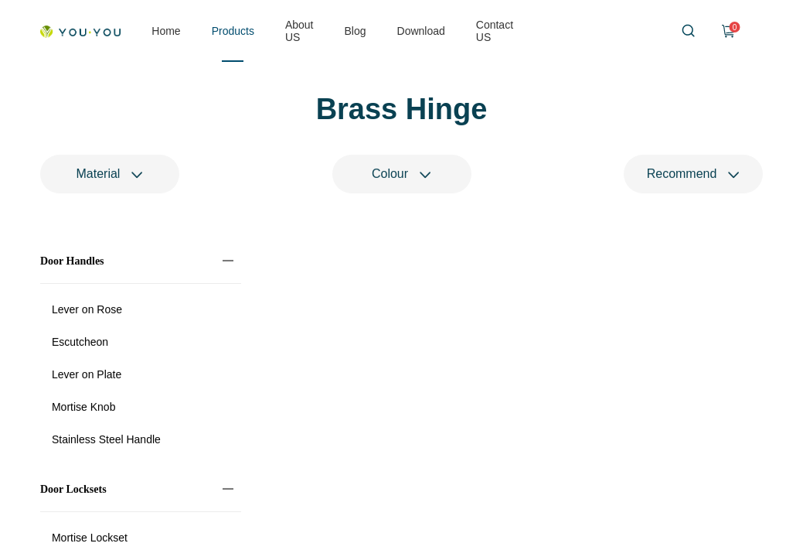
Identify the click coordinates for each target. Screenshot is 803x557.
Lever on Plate (86, 376)
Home (165, 31)
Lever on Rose (87, 311)
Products (233, 31)
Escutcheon (80, 343)
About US (299, 31)
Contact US (494, 31)
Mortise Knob (83, 408)
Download (421, 31)
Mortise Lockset (90, 539)
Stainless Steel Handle (106, 441)
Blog (355, 31)
